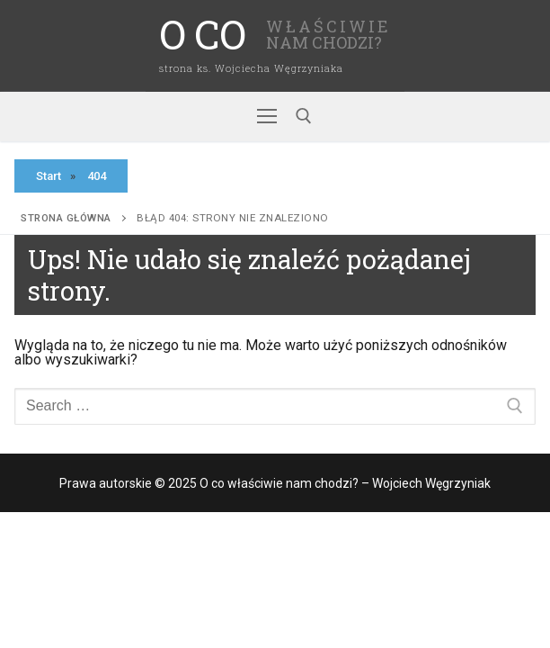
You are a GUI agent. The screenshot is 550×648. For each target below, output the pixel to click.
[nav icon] (267, 117)
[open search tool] (304, 116)
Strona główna (66, 218)
